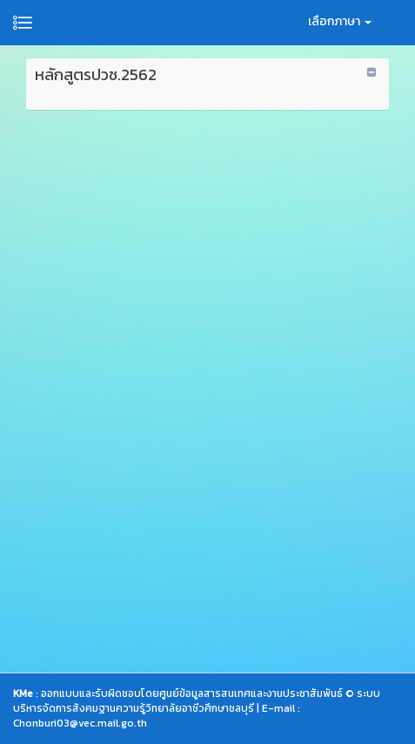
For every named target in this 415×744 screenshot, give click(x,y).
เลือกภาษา (339, 21)
